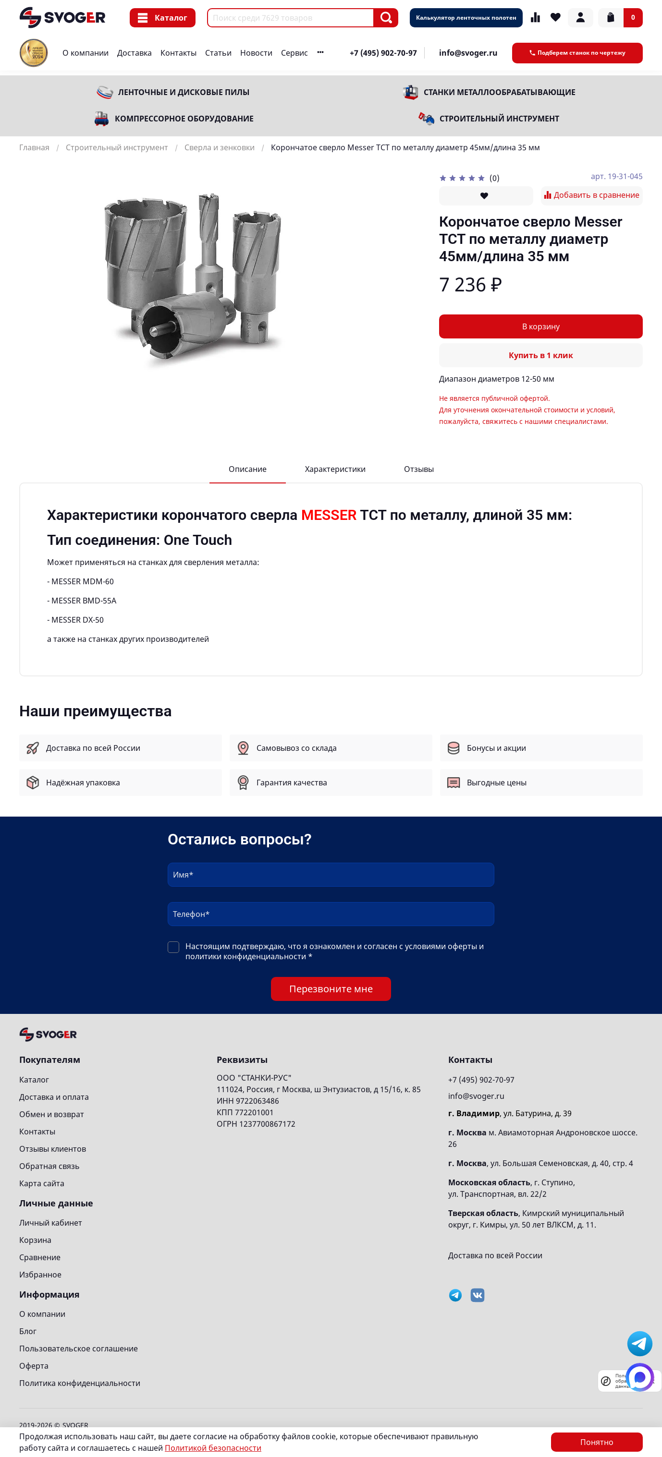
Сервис (294, 53)
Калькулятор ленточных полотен (466, 17)
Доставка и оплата (54, 1097)
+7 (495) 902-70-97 (383, 53)
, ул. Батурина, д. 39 (510, 1113)
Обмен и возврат (51, 1114)
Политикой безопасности (213, 1448)
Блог (28, 1331)
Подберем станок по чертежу (577, 52)
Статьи (218, 53)
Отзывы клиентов (52, 1149)
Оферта (34, 1366)
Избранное (40, 1274)
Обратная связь (49, 1166)
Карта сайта (41, 1183)
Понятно (596, 1442)
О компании (85, 53)
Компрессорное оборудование (184, 118)
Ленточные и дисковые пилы (184, 92)
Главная (34, 147)
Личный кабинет (50, 1222)
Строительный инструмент (499, 118)
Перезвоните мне (331, 988)
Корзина (35, 1240)
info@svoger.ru (468, 53)
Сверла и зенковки (219, 147)
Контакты (178, 53)
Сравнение (40, 1257)
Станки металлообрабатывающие (500, 92)
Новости (256, 53)
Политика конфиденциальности (79, 1383)
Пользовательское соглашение (78, 1348)
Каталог (162, 17)
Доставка (134, 53)
